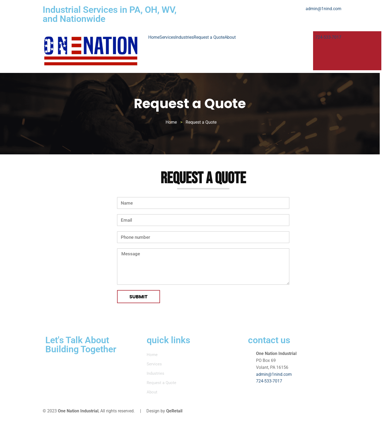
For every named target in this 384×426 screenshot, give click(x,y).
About (230, 37)
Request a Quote (209, 37)
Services (167, 37)
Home (153, 37)
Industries (184, 37)
